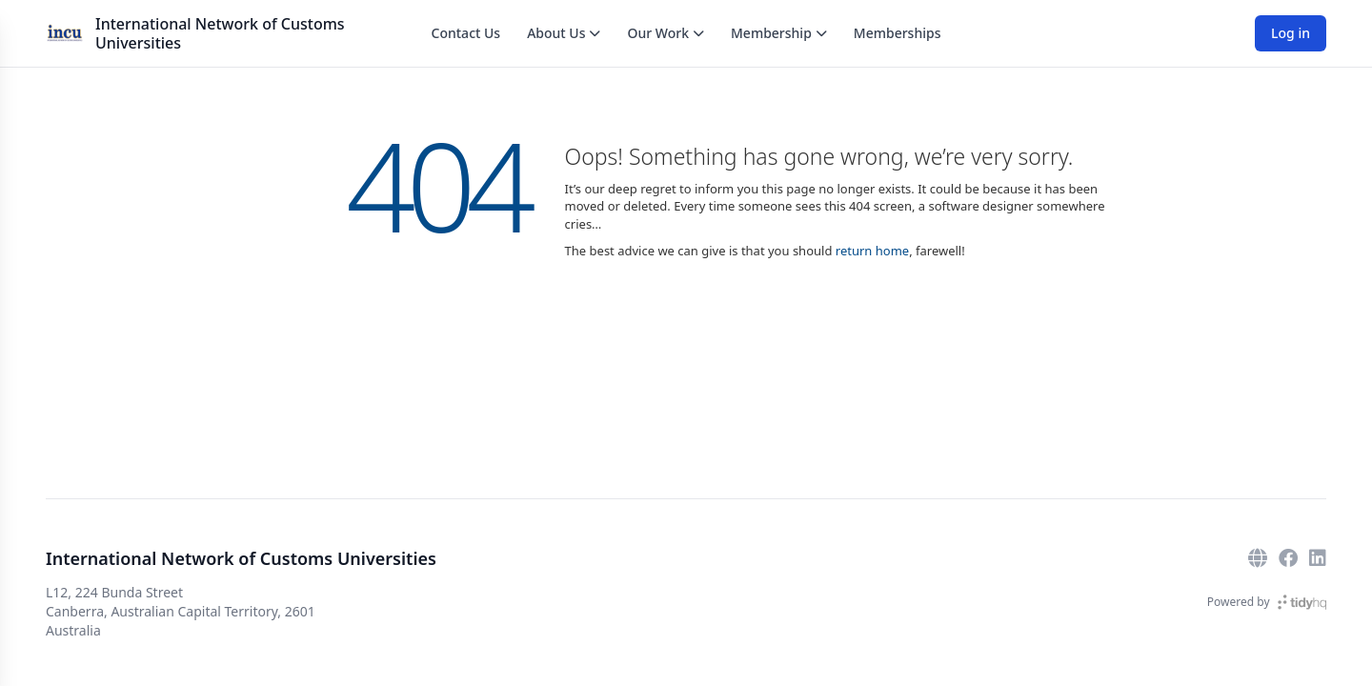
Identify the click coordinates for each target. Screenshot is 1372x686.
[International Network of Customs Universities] (65, 33)
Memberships (897, 33)
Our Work (665, 33)
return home (872, 250)
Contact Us (466, 33)
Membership (779, 33)
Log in (1290, 33)
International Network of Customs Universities (220, 33)
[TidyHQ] (1302, 602)
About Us (563, 33)
